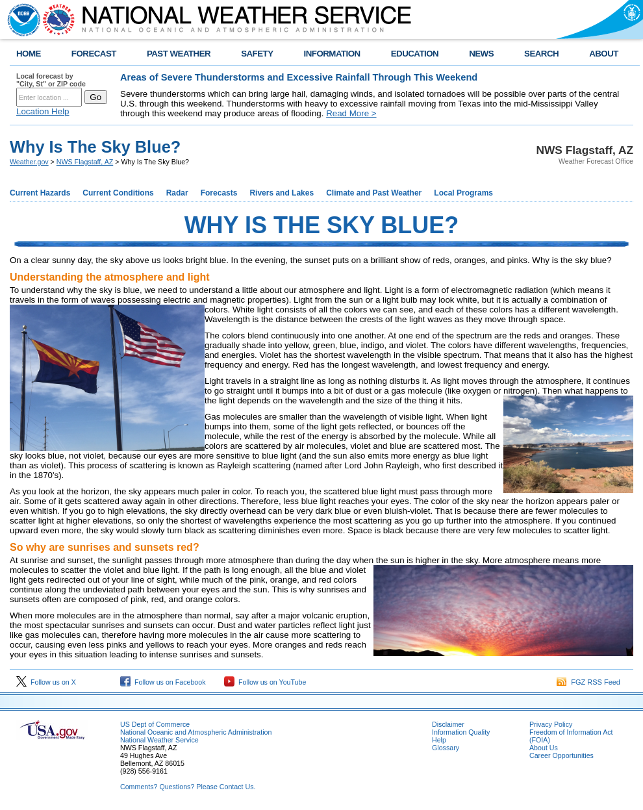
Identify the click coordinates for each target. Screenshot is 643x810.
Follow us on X (46, 682)
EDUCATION (414, 53)
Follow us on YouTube (265, 682)
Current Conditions (117, 192)
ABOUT (603, 53)
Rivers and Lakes (281, 192)
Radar (177, 192)
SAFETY (257, 53)
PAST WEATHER (178, 53)
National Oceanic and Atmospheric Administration (195, 732)
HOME (28, 53)
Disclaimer (448, 724)
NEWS (481, 53)
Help (439, 740)
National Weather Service (159, 740)
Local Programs (463, 192)
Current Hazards (40, 192)
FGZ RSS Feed (588, 682)
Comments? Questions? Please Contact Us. (187, 787)
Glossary (445, 748)
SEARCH (541, 53)
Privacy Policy (550, 724)
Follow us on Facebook (163, 682)
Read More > (351, 113)
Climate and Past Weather (374, 192)
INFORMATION (332, 53)
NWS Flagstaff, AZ (85, 162)
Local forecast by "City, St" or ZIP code (51, 80)
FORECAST (93, 53)
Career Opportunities (561, 755)
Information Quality (461, 732)
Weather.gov (29, 162)
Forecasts (219, 192)
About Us (543, 748)
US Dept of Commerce (155, 724)
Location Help (42, 111)
